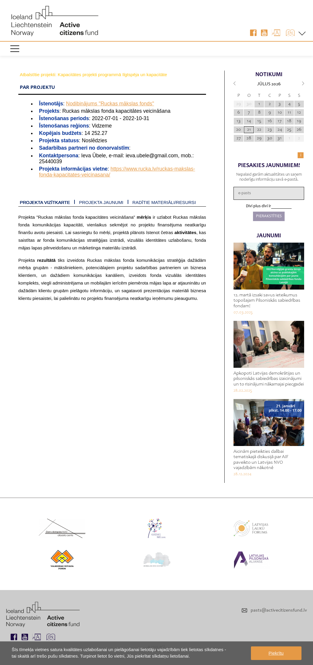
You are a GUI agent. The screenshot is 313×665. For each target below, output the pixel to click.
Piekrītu (276, 653)
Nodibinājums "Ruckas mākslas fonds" (110, 104)
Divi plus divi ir (258, 206)
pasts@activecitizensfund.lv (279, 610)
